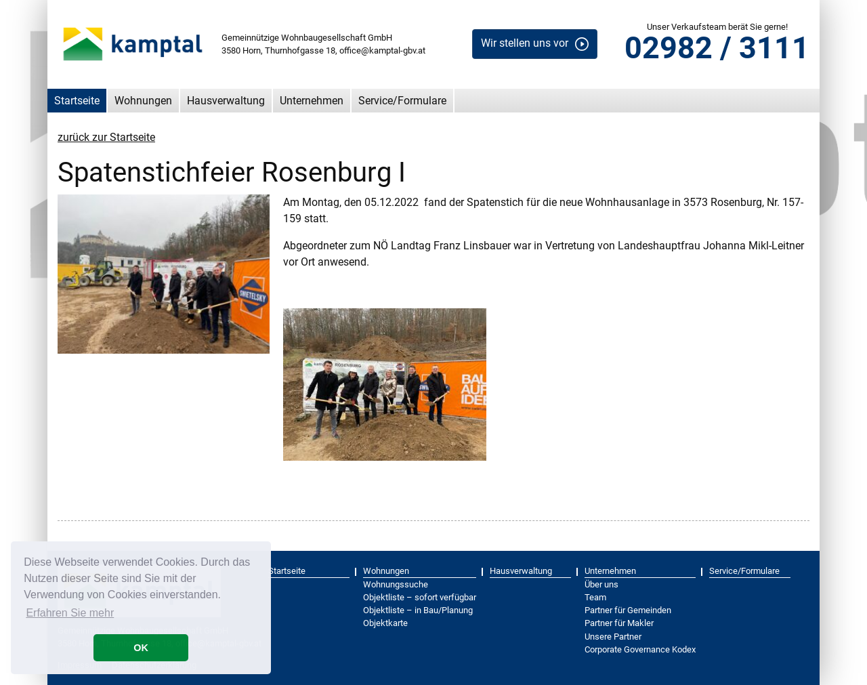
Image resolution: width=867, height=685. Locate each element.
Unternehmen (311, 100)
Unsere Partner (613, 636)
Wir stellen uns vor (524, 43)
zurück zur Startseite (106, 137)
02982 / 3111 (717, 48)
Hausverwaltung (226, 100)
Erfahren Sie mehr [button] (70, 613)
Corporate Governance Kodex (640, 649)
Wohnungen (143, 100)
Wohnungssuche (395, 584)
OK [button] (140, 647)
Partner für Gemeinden (628, 610)
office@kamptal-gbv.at (382, 50)
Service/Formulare (402, 100)
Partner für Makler (619, 623)
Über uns (601, 584)
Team (595, 597)
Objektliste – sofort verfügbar (419, 597)
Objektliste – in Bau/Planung (418, 610)
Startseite (77, 100)
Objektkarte (385, 623)
